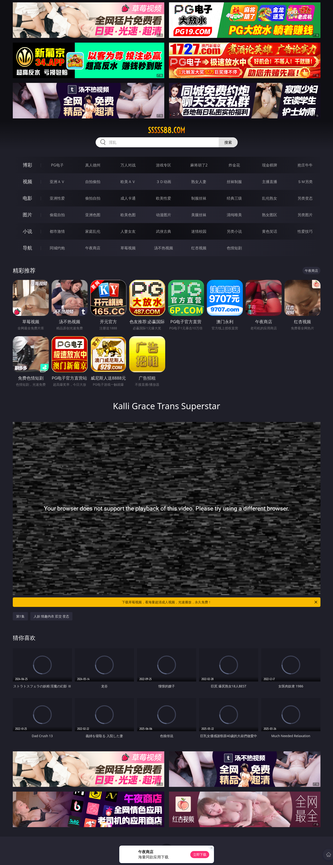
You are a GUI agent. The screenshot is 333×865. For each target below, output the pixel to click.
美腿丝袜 (198, 214)
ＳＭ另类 (305, 181)
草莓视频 (128, 248)
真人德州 (92, 165)
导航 (27, 248)
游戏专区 (163, 165)
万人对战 (128, 165)
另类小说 (234, 231)
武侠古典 (163, 231)
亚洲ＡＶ (57, 181)
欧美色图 (128, 214)
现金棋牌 (269, 165)
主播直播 (269, 181)
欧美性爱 (163, 198)
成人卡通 (128, 198)
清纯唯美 (234, 214)
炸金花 (234, 165)
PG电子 (57, 165)
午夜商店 (92, 248)
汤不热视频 (163, 248)
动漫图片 (163, 214)
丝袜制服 (234, 181)
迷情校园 (198, 231)
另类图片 (305, 214)
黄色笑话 (269, 231)
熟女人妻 (198, 181)
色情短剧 (234, 248)
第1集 (20, 616)
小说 (27, 231)
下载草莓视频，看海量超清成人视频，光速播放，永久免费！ (220, 602)
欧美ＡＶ (128, 181)
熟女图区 (269, 214)
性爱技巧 (305, 231)
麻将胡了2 (199, 165)
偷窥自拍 (57, 214)
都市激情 (57, 231)
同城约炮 (57, 248)
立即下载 (199, 854)
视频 (27, 181)
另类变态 (305, 198)
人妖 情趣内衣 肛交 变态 (51, 616)
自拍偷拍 (92, 181)
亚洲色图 (92, 214)
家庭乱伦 (92, 231)
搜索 (228, 142)
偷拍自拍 (92, 198)
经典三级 (234, 198)
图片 (27, 214)
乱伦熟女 (269, 198)
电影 (27, 198)
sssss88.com (166, 130)
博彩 (27, 165)
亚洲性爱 (57, 198)
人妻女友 (128, 231)
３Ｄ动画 (163, 181)
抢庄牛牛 (305, 165)
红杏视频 (198, 248)
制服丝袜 (198, 198)
